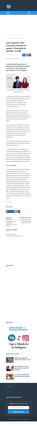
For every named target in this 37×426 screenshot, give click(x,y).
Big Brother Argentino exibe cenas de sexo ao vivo (22, 358)
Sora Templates (19, 423)
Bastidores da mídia (11, 38)
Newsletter (10, 387)
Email (9, 392)
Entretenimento (21, 38)
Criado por (12, 423)
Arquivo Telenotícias (13, 385)
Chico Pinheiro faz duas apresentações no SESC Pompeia (21, 367)
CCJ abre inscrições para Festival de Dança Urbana (22, 375)
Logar (25, 423)
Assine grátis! (18, 412)
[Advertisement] (18, 27)
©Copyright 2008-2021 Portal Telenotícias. (18, 419)
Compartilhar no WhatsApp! (13, 58)
